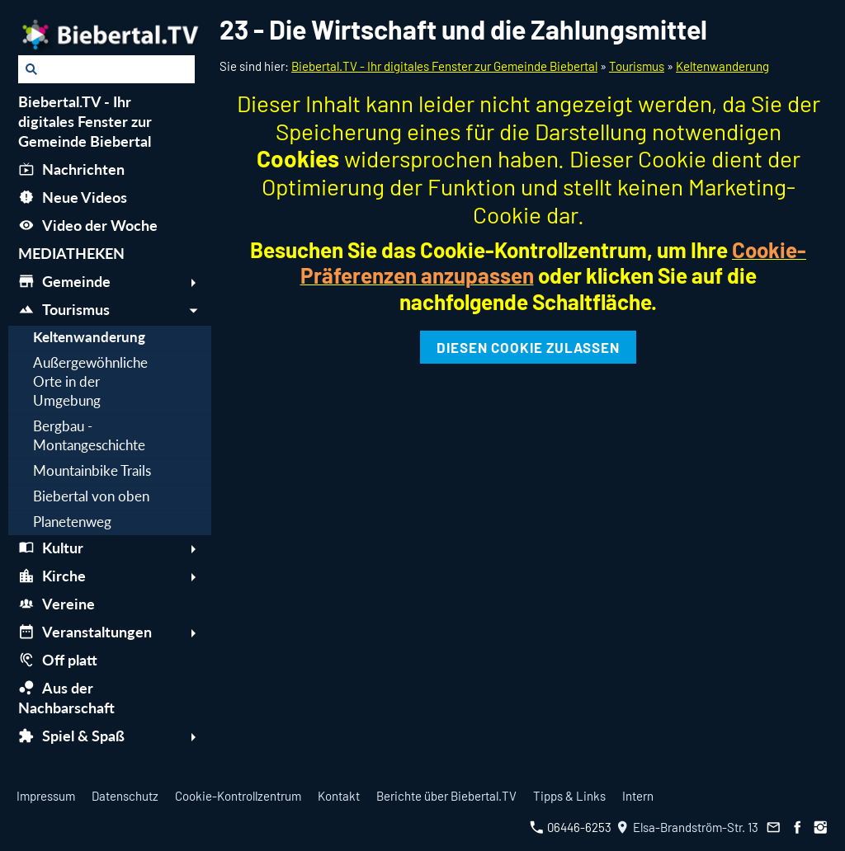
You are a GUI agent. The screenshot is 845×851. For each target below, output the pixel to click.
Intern (638, 795)
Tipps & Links (569, 795)
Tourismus (636, 66)
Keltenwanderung (722, 66)
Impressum (46, 795)
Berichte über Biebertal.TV (446, 795)
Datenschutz (125, 795)
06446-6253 (570, 827)
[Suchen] (106, 69)
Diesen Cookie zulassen (528, 347)
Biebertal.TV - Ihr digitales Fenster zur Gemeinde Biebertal (444, 66)
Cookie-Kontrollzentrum (238, 795)
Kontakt (339, 795)
